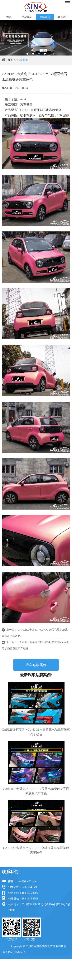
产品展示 (27, 17)
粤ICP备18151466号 (14, 952)
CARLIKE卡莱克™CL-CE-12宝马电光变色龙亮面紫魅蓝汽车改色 (36, 791)
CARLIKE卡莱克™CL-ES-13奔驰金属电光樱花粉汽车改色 (36, 850)
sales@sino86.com (26, 881)
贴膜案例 (45, 17)
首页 (9, 17)
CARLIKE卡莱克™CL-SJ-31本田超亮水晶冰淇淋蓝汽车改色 (36, 732)
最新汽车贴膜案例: (36, 675)
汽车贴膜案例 (36, 665)
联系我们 (63, 17)
